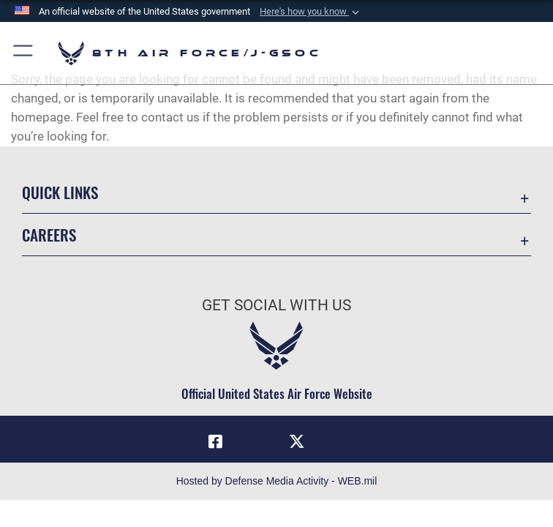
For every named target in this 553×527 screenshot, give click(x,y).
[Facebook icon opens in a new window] (215, 441)
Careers (49, 234)
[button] (311, 11)
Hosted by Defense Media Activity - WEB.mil (276, 481)
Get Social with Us (276, 305)
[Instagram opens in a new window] (256, 436)
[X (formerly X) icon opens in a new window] (297, 441)
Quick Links (60, 192)
